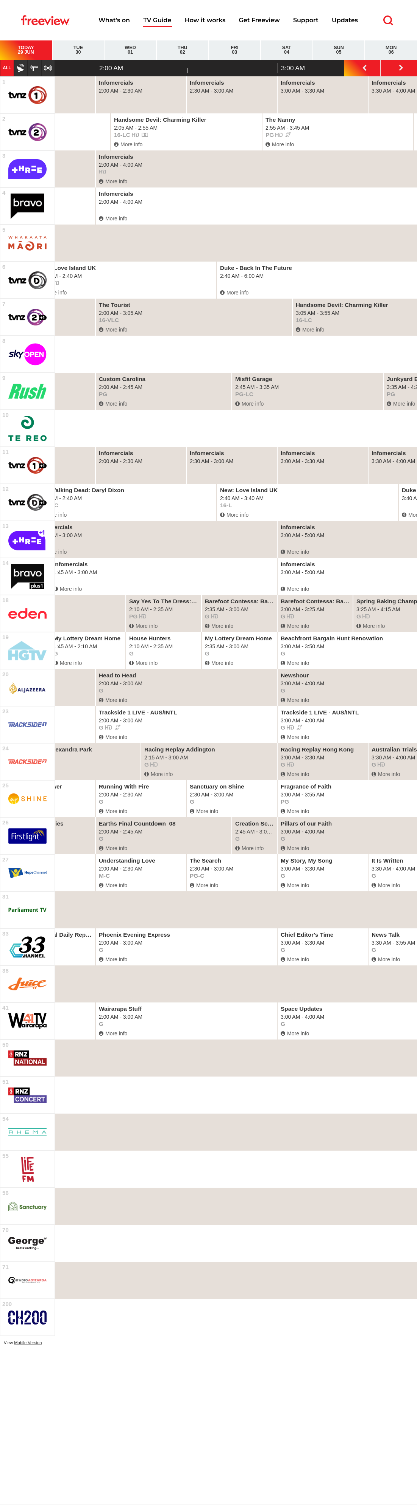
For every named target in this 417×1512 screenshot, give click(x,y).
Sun (339, 50)
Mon (391, 50)
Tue (78, 50)
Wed (130, 50)
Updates (345, 20)
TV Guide (157, 20)
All (7, 67)
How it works (205, 20)
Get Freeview (259, 20)
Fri (235, 50)
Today (26, 50)
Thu (182, 50)
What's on (114, 20)
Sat (286, 50)
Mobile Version (28, 1342)
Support (306, 20)
